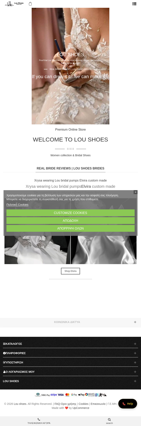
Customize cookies (70, 213)
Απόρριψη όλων (70, 228)
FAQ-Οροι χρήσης (66, 403)
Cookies (84, 403)
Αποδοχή (70, 220)
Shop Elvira (70, 271)
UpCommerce (80, 407)
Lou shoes (20, 403)
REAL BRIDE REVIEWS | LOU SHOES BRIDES (70, 168)
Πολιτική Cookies (17, 204)
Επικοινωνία (98, 403)
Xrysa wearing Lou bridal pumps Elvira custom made (70, 180)
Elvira (86, 186)
